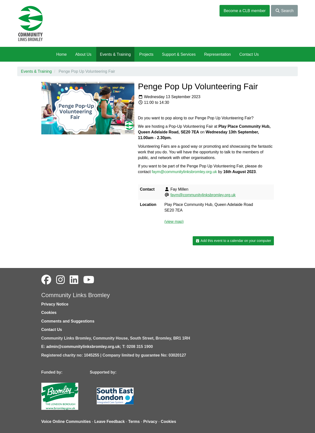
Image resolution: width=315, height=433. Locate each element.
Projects (146, 54)
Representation (217, 54)
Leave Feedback (109, 421)
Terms (134, 421)
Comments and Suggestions (67, 321)
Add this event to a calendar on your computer (233, 241)
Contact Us (249, 54)
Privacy (150, 421)
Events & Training (115, 54)
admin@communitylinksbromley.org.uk (83, 346)
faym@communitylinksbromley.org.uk (184, 172)
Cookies (49, 312)
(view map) (174, 221)
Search (284, 11)
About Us (83, 54)
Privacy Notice (54, 304)
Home (61, 54)
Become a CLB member (245, 11)
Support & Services (179, 54)
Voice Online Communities (66, 421)
